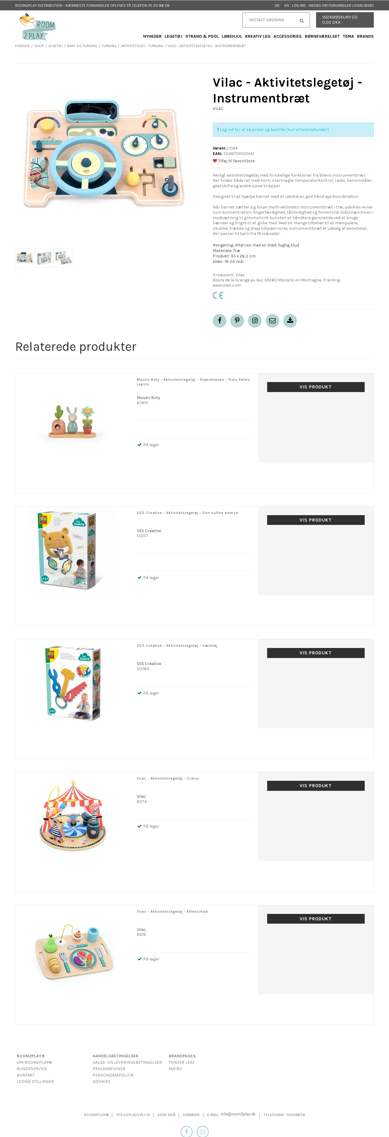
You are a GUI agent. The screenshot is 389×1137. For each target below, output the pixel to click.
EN (286, 5)
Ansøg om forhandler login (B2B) (341, 5)
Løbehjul (232, 36)
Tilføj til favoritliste (234, 161)
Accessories (288, 36)
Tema (348, 36)
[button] (272, 321)
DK (277, 5)
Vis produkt (316, 387)
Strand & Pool (202, 36)
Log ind (299, 5)
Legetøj (173, 36)
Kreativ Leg (257, 36)
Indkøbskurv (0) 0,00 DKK (340, 20)
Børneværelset (322, 36)
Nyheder (152, 36)
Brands (365, 36)
